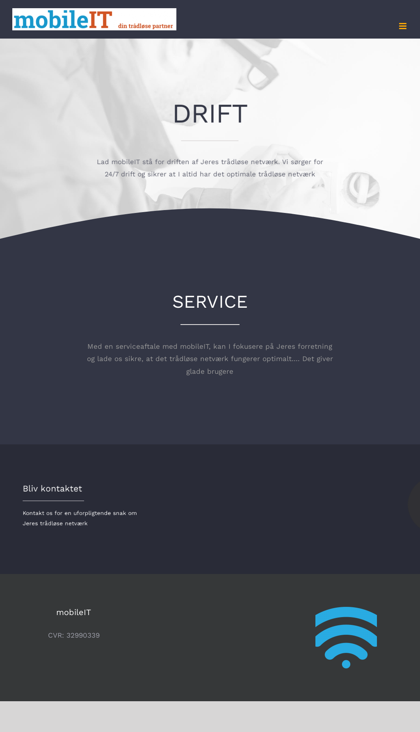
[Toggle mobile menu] (403, 26)
